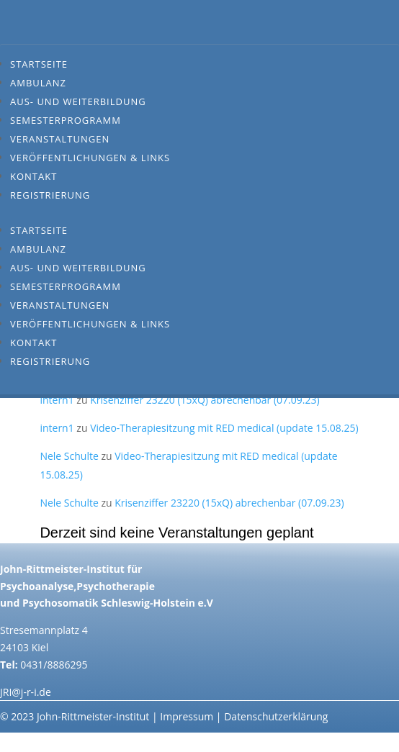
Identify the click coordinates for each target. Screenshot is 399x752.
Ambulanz (38, 82)
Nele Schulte (69, 456)
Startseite (39, 64)
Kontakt (33, 176)
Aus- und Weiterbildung (78, 101)
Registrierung (50, 195)
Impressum (186, 716)
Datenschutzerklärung (276, 716)
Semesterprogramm (65, 120)
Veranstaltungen (59, 138)
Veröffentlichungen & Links (90, 157)
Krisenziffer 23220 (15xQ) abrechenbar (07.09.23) (204, 400)
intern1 (56, 400)
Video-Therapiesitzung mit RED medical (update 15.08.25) (224, 428)
